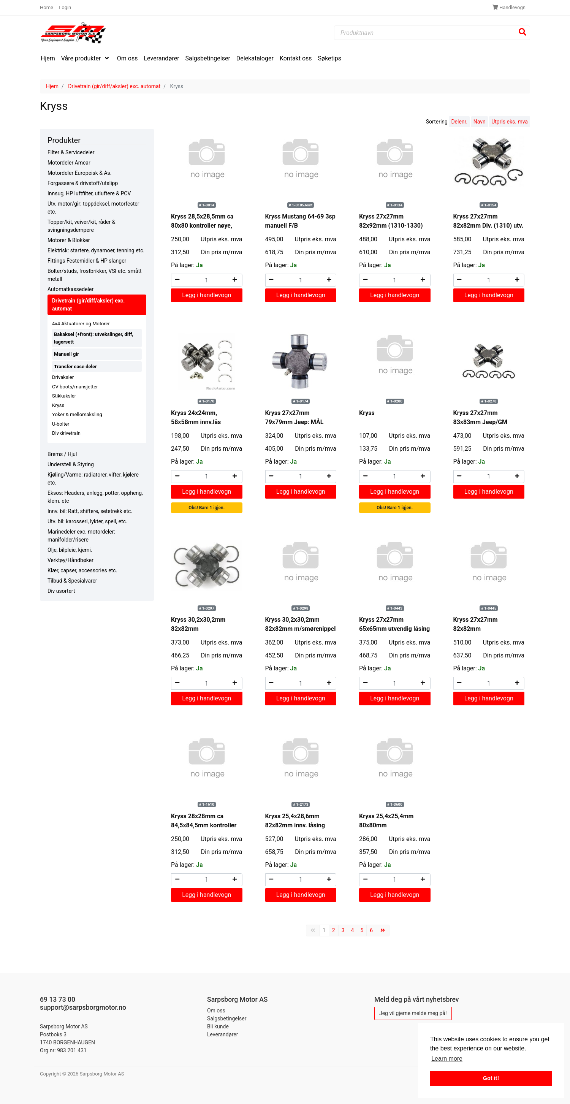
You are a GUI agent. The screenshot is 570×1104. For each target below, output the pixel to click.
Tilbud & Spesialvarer (72, 581)
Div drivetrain (66, 433)
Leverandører (161, 58)
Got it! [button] (491, 1078)
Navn (479, 122)
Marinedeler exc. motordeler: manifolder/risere (81, 536)
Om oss (127, 58)
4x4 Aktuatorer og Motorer (81, 323)
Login (65, 7)
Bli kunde (218, 1026)
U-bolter (60, 424)
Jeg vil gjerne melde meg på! (413, 1013)
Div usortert (61, 591)
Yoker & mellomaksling (77, 414)
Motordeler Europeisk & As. (79, 173)
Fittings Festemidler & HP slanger (87, 261)
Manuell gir (66, 354)
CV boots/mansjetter (75, 387)
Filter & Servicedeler (71, 152)
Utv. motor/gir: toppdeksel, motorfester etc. (93, 208)
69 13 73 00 (57, 999)
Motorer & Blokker (69, 240)
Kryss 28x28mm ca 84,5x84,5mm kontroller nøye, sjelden (203, 825)
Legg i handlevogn (206, 295)
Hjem (48, 58)
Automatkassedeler (70, 289)
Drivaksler (63, 377)
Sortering (437, 122)
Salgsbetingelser (207, 58)
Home (47, 7)
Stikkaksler (64, 396)
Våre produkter (82, 58)
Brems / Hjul (62, 454)
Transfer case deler (75, 366)
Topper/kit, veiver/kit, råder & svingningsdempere (81, 226)
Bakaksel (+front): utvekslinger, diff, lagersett (93, 338)
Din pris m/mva (221, 252)
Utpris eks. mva (509, 122)
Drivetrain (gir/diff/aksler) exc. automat (114, 86)
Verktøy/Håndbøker (70, 560)
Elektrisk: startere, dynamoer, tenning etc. (96, 250)
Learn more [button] (446, 1058)
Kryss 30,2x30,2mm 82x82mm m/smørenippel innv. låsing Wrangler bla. (300, 628)
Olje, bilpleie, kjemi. (70, 550)
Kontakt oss (296, 58)
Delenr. (459, 122)
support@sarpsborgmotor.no (83, 1007)
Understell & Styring (71, 464)
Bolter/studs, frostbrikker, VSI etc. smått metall (95, 275)
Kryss (58, 405)
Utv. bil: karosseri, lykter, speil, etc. (87, 521)
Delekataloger (255, 58)
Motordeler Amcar (69, 163)
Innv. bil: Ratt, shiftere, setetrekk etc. (90, 511)
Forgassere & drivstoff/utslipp (83, 183)
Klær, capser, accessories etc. (82, 570)
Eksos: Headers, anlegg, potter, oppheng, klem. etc (95, 497)
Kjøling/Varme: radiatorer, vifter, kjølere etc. (93, 479)
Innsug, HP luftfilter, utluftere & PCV (89, 193)
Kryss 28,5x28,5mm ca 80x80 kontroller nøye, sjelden (202, 225)
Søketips (329, 58)
